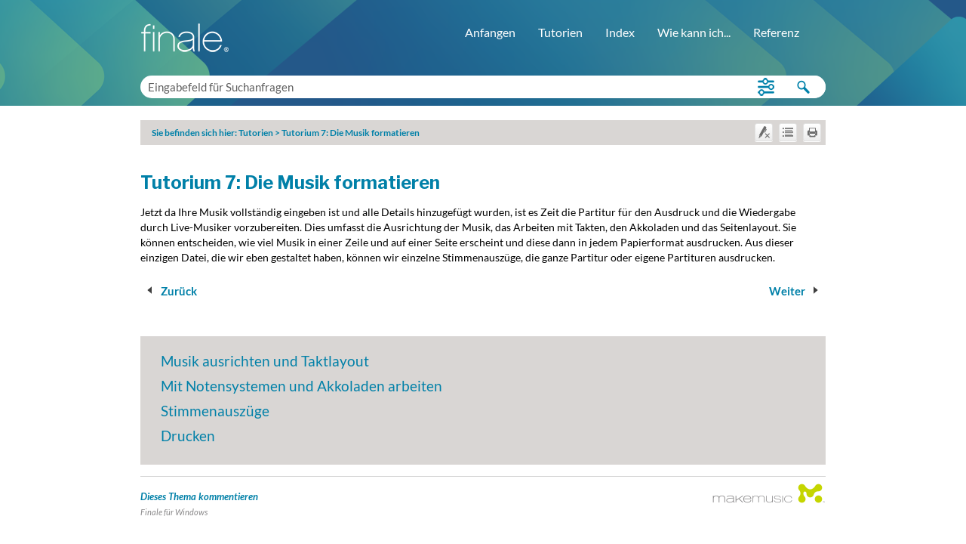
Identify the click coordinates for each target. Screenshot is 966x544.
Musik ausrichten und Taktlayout (265, 360)
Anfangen (490, 32)
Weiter (796, 291)
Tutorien (560, 32)
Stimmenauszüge (215, 410)
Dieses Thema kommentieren (199, 496)
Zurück (170, 291)
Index (620, 32)
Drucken (188, 435)
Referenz (776, 32)
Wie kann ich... (694, 32)
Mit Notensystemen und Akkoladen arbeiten (301, 385)
